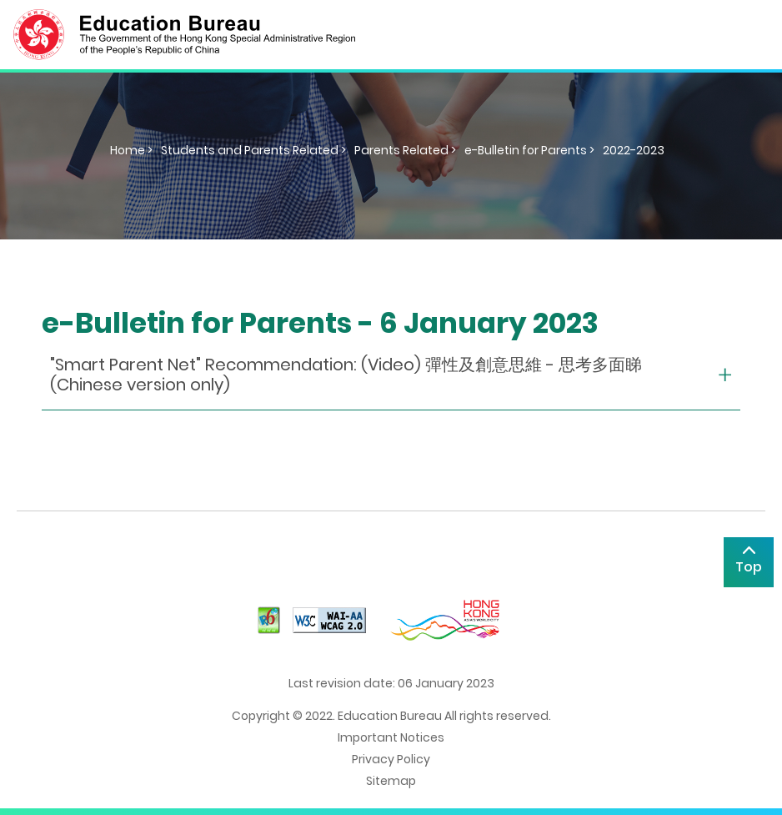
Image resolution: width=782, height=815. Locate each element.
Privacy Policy (391, 759)
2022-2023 (633, 150)
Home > (131, 150)
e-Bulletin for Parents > (529, 150)
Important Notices (391, 737)
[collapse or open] (391, 375)
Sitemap (391, 780)
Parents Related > (405, 150)
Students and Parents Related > (253, 150)
